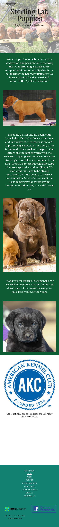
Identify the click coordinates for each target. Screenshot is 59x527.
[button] (3, 3)
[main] (29, 26)
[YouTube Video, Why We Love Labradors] (29, 444)
